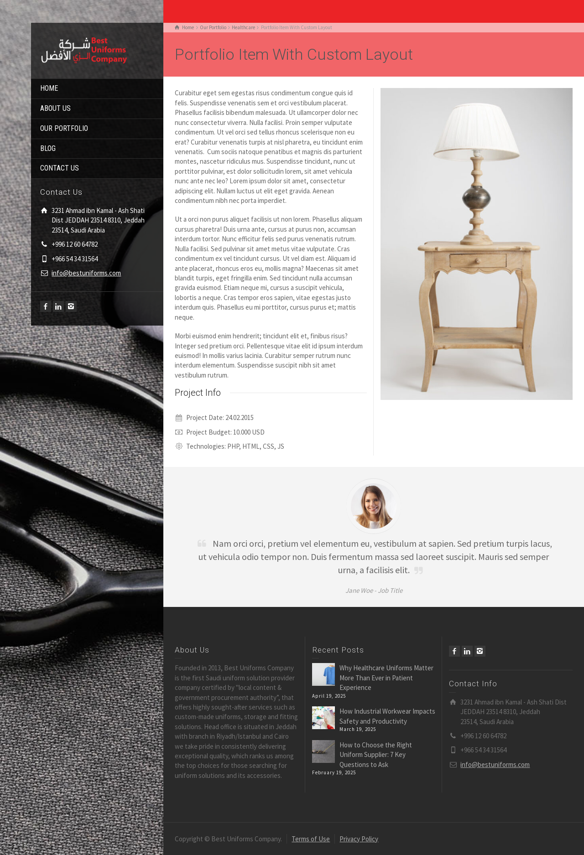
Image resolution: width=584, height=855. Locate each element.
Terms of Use (311, 838)
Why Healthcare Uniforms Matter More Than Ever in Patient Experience (386, 677)
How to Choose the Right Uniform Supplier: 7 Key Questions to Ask (375, 755)
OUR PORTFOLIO (64, 128)
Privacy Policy (358, 838)
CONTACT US (59, 168)
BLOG (48, 148)
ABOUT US (55, 108)
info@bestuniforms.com (86, 273)
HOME (49, 88)
